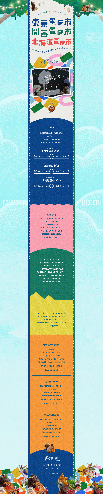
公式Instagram (43, 156)
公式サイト (62, 156)
